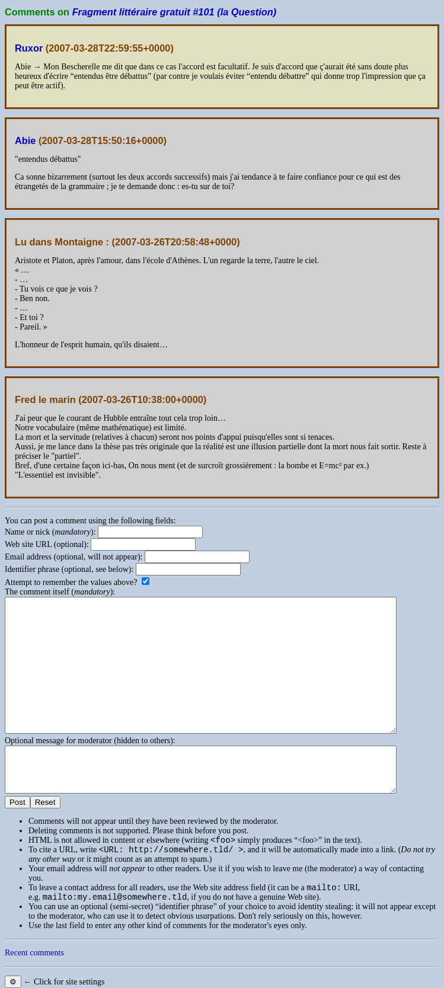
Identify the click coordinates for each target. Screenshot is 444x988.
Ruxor (29, 48)
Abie (25, 140)
